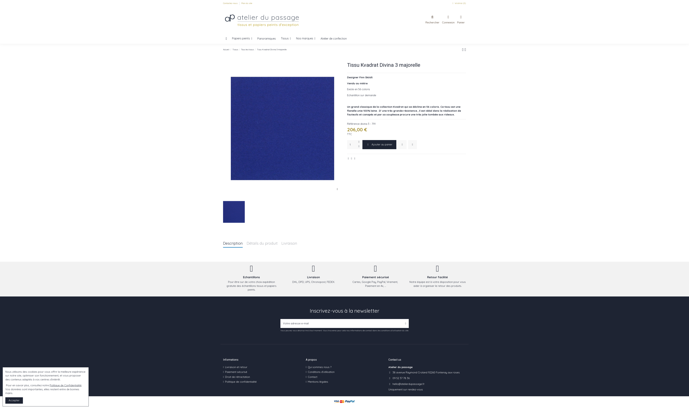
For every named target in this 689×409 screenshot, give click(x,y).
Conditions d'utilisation (321, 372)
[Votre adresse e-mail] (341, 323)
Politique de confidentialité (241, 381)
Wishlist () (459, 3)
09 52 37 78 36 (401, 378)
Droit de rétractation (237, 377)
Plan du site (246, 3)
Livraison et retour (236, 367)
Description (233, 243)
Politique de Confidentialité (65, 385)
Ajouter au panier (379, 144)
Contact (312, 377)
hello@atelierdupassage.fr (409, 384)
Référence (353, 123)
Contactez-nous (230, 3)
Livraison (289, 243)
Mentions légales (318, 381)
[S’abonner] (406, 323)
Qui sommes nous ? (319, 367)
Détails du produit (262, 243)
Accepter (14, 400)
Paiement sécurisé (236, 372)
